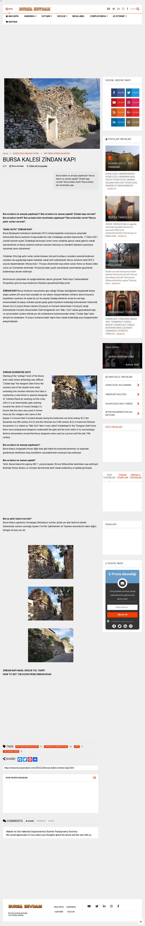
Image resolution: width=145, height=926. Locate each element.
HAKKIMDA (30, 16)
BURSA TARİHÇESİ (120, 217)
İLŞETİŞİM (59, 912)
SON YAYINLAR (113, 427)
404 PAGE (11, 22)
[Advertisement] (72, 48)
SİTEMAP (120, 16)
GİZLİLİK (62, 16)
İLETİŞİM (47, 16)
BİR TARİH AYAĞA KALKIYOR (57, 153)
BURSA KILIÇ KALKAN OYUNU (26, 153)
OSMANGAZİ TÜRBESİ (122, 312)
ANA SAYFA (12, 16)
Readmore (112, 189)
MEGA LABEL (78, 16)
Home (5, 153)
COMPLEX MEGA (99, 16)
